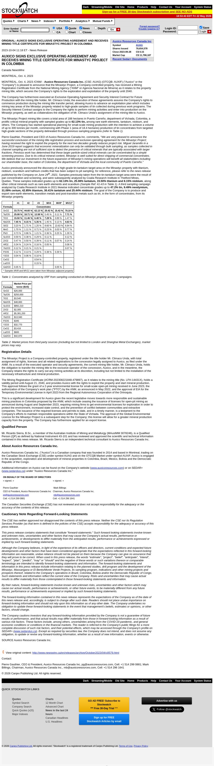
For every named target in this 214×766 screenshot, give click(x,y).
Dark (86, 7)
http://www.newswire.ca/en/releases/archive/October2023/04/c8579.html (75, 652)
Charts (23, 21)
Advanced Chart (55, 706)
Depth (102, 28)
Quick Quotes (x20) (23, 710)
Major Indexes (20, 714)
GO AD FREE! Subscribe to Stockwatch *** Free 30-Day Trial (104, 704)
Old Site (120, 7)
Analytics (83, 21)
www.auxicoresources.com (107, 467)
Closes (87, 32)
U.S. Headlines (54, 721)
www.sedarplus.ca (13, 471)
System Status (202, 7)
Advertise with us (166, 700)
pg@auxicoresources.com (16, 495)
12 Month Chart (54, 702)
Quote (72, 28)
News (36, 21)
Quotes (9, 21)
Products (142, 7)
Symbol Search (20, 702)
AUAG (139, 45)
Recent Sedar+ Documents (130, 59)
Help (153, 7)
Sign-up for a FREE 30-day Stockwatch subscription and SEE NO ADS (147, 11)
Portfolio (66, 21)
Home (130, 7)
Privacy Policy (141, 746)
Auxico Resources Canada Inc (132, 41)
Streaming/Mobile (101, 7)
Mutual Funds (103, 21)
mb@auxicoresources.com (67, 495)
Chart (72, 32)
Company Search (22, 706)
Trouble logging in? (149, 29)
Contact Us (165, 7)
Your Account (183, 7)
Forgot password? (150, 26)
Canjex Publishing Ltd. (21, 746)
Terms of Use (125, 746)
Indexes (50, 21)
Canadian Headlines (57, 717)
